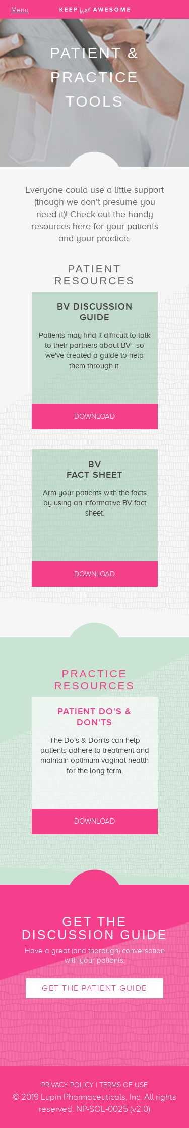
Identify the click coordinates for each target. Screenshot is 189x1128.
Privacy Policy (67, 1085)
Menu (20, 10)
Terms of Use (123, 1085)
